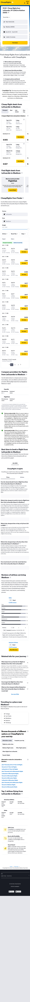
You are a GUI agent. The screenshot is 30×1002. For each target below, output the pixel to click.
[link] (12, 190)
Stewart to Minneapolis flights (9, 787)
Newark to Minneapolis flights (9, 775)
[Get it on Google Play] (11, 891)
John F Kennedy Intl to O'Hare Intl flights (12, 764)
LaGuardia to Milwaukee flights (10, 780)
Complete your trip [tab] (19, 740)
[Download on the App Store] (18, 891)
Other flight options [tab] (21, 747)
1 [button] (11, 364)
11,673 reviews (13, 647)
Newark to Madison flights (8, 784)
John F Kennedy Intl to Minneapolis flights (12, 771)
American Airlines (13, 642)
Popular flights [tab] (6, 755)
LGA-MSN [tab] (15, 463)
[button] (15, 22)
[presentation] (8, 12)
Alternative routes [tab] (7, 740)
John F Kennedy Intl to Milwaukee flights (12, 782)
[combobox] (6, 17)
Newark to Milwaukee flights (9, 778)
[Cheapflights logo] (6, 2)
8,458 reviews (12, 602)
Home (11, 866)
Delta (10, 597)
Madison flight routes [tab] (7, 747)
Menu (27, 2)
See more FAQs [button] (15, 694)
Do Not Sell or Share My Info (15, 883)
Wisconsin (16, 866)
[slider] (28, 229)
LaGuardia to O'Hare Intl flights (10, 769)
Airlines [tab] (22, 477)
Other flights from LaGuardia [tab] (9, 751)
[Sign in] (24, 3)
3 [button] (18, 364)
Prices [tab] (7, 477)
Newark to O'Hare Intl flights (9, 767)
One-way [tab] (24, 111)
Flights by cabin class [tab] (7, 744)
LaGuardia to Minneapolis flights (10, 773)
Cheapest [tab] (4, 110)
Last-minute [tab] (17, 111)
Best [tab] (11, 110)
